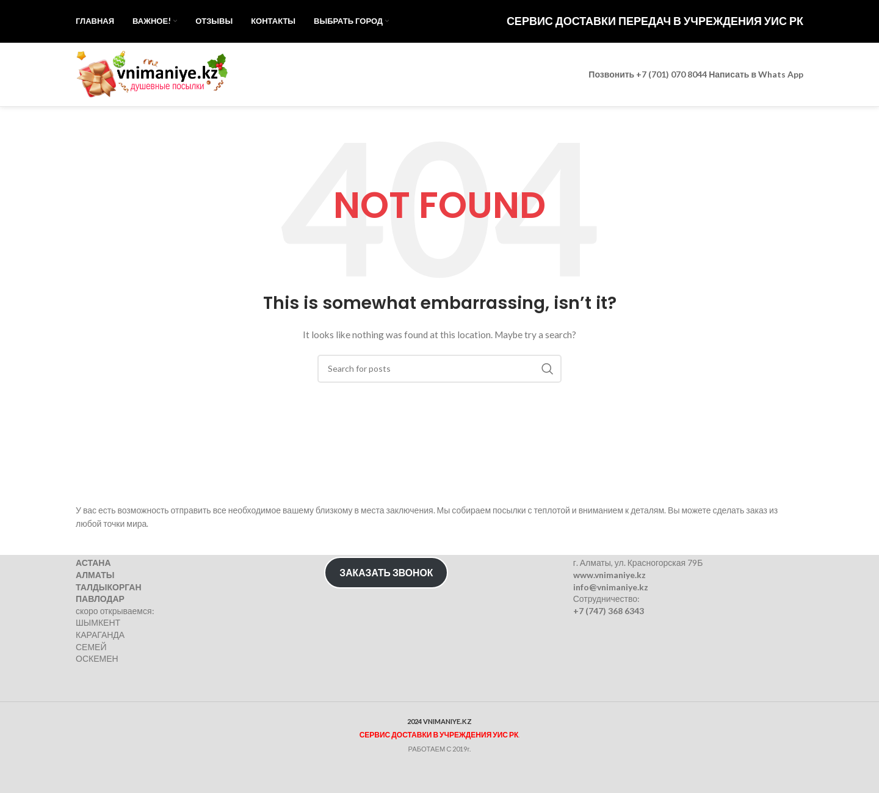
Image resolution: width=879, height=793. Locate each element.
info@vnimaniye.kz (610, 586)
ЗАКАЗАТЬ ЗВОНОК (386, 572)
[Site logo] (152, 73)
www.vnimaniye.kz (609, 575)
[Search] (439, 369)
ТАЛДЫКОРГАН (109, 586)
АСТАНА (93, 562)
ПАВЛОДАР (100, 598)
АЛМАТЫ (95, 575)
